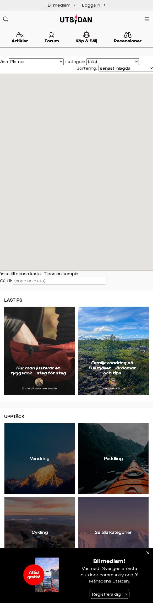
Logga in (93, 5)
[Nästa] (142, 350)
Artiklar (19, 37)
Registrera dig (106, 594)
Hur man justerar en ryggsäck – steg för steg (38, 370)
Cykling (40, 532)
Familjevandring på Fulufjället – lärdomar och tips (112, 367)
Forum (51, 37)
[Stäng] (148, 553)
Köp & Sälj (86, 37)
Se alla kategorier (113, 532)
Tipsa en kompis (61, 273)
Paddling (113, 458)
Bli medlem (62, 5)
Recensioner (128, 38)
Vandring (40, 458)
